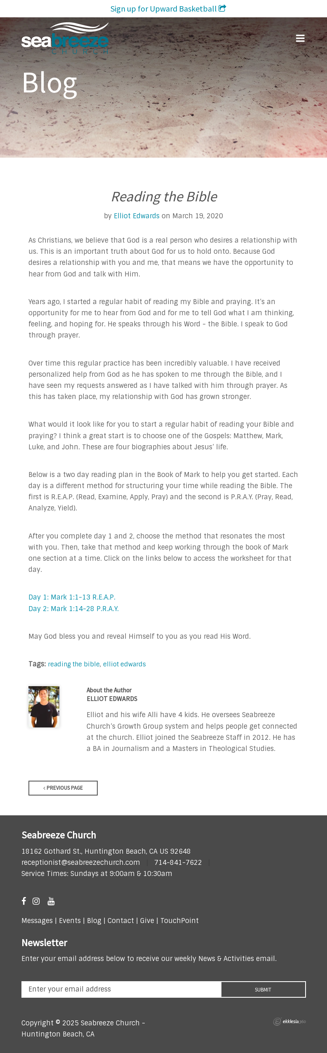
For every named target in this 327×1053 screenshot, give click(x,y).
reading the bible (74, 664)
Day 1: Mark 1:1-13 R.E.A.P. (71, 597)
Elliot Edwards (137, 216)
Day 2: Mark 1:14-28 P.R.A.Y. (73, 608)
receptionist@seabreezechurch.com (80, 862)
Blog (94, 920)
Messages (37, 920)
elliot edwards (124, 664)
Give (147, 920)
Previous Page (63, 787)
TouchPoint (179, 920)
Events (70, 920)
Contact (120, 920)
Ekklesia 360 (289, 1022)
